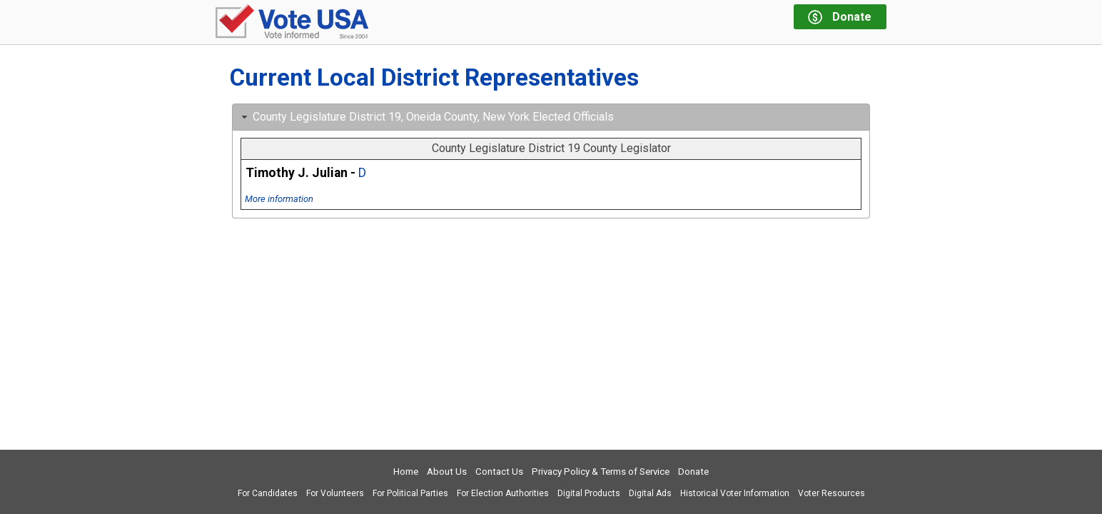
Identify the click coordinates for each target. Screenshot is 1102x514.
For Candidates (268, 493)
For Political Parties (410, 493)
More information (279, 198)
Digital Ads (650, 493)
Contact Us (499, 471)
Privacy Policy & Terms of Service (600, 471)
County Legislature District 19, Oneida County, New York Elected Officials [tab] (426, 117)
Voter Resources (831, 493)
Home (405, 471)
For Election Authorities (503, 493)
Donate (693, 471)
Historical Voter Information (734, 493)
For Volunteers (335, 493)
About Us (447, 471)
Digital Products (588, 493)
